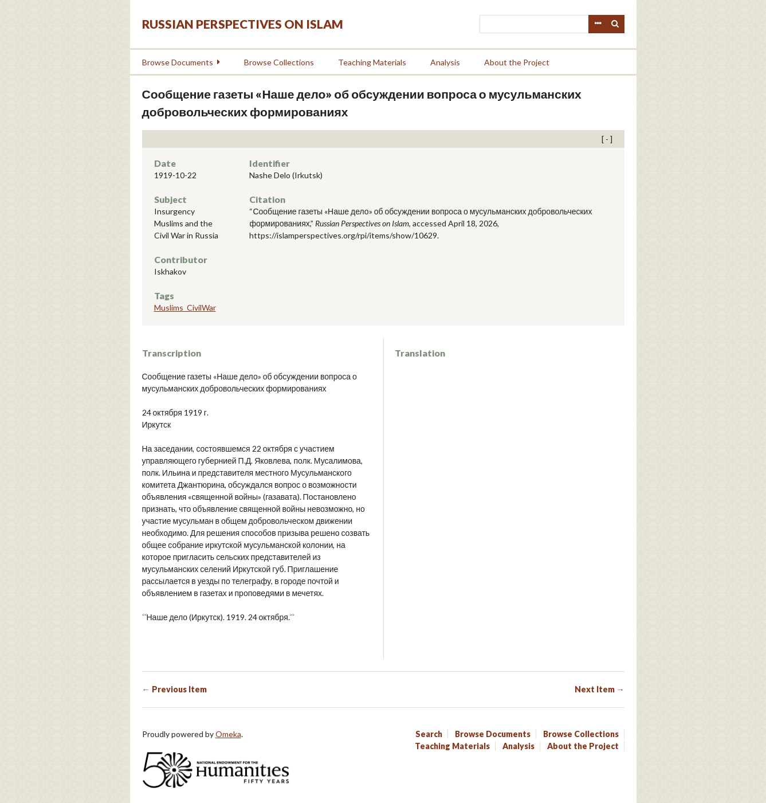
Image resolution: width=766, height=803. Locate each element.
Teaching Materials (372, 62)
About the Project (516, 62)
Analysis (445, 62)
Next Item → (599, 689)
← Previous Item (174, 689)
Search (615, 24)
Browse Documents (177, 62)
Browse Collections (279, 62)
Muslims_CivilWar (185, 307)
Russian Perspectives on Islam (242, 24)
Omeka (228, 734)
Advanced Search (597, 24)
